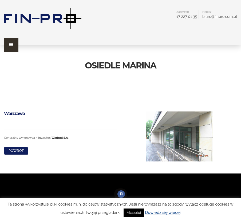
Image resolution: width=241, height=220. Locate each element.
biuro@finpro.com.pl (219, 16)
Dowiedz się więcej (163, 212)
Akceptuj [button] (134, 213)
